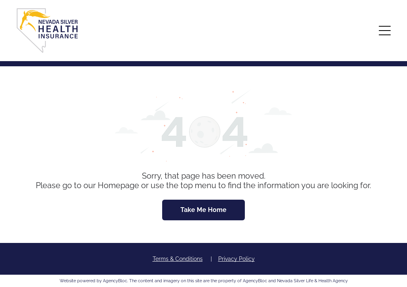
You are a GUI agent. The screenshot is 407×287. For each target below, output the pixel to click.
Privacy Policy (236, 259)
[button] (385, 31)
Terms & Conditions (178, 259)
